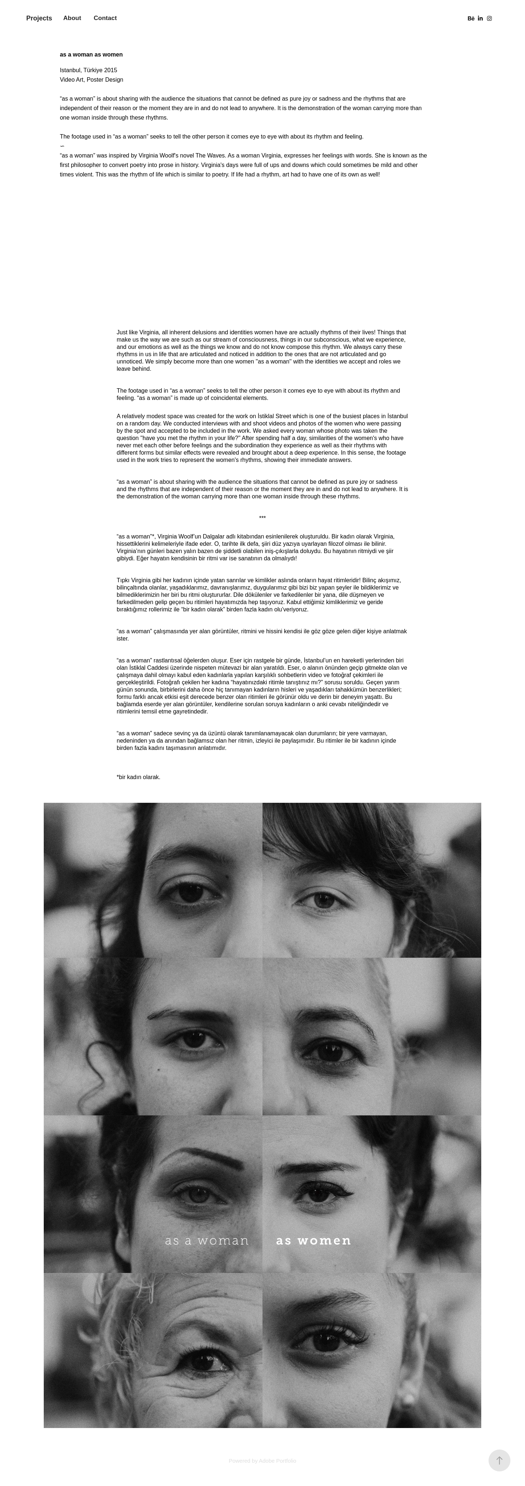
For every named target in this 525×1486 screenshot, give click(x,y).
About (72, 18)
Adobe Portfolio (277, 1461)
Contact (105, 18)
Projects (39, 18)
